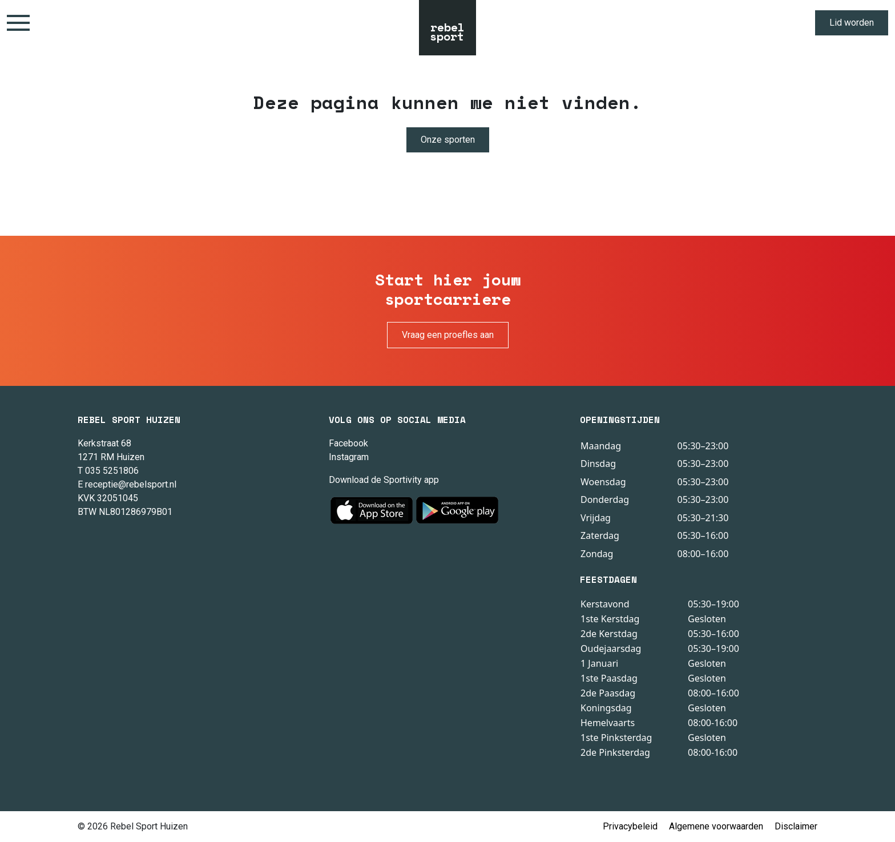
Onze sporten (448, 139)
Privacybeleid (630, 826)
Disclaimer (796, 826)
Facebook (348, 443)
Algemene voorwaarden (716, 826)
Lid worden (851, 22)
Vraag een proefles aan (448, 334)
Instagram (349, 457)
